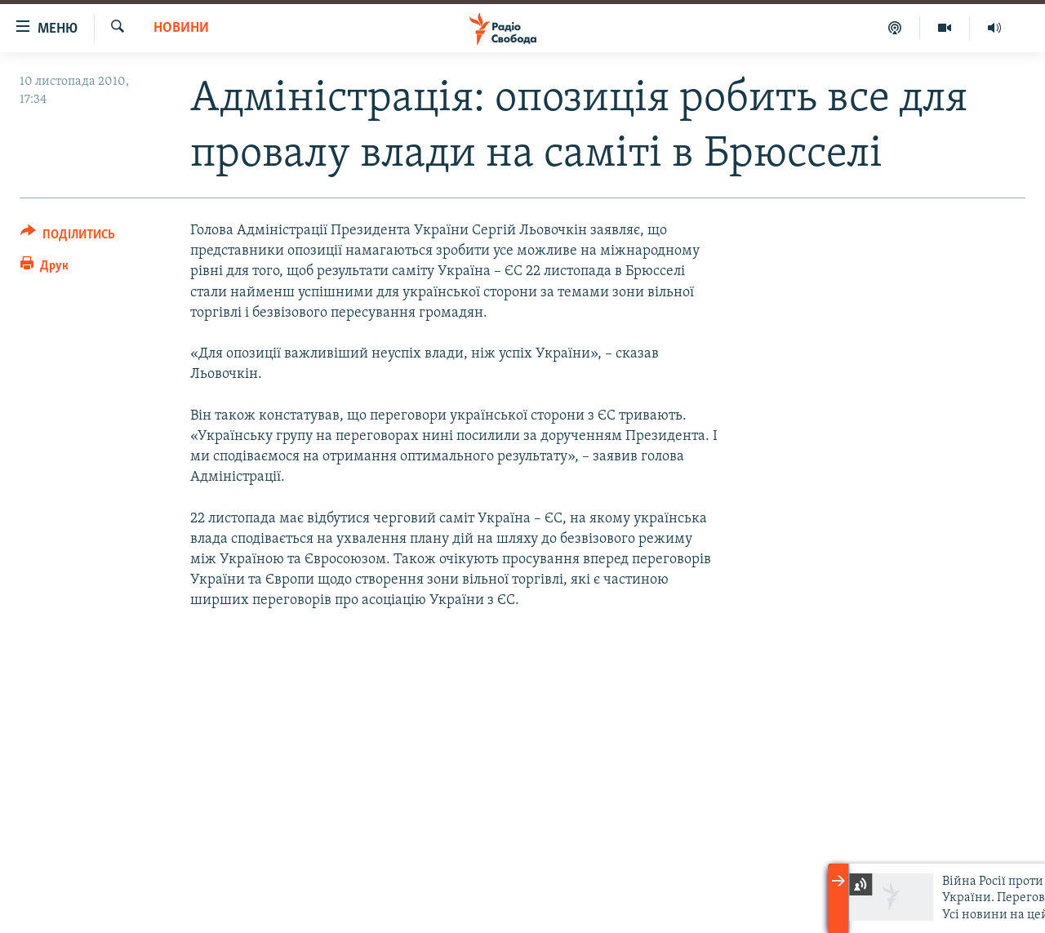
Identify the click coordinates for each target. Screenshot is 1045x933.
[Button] (67, 237)
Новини (181, 28)
